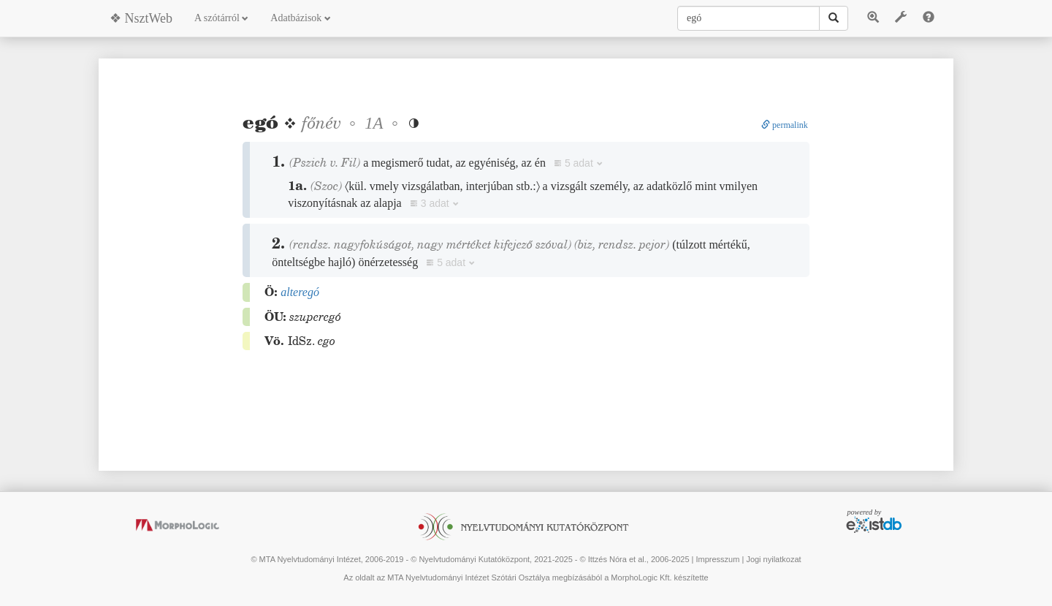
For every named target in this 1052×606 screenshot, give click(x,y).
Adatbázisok (300, 17)
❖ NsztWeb (141, 18)
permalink (784, 125)
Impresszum (717, 559)
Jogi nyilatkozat (773, 559)
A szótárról (221, 17)
